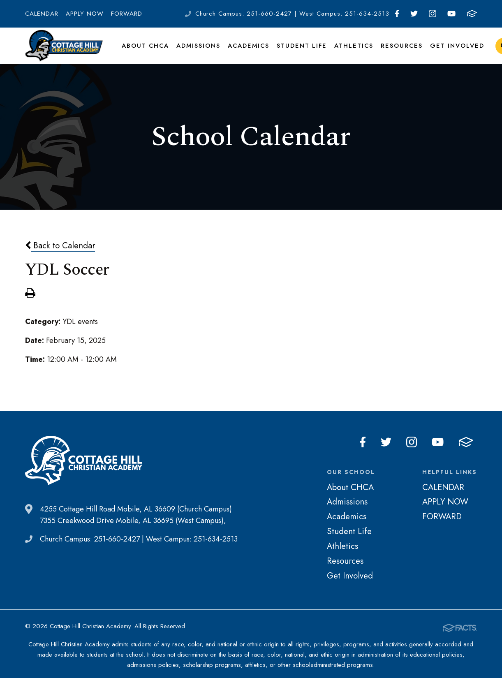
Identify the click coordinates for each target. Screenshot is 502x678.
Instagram (432, 13)
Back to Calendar (60, 256)
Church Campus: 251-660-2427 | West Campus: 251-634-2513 (292, 13)
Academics (247, 51)
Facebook (397, 13)
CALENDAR (41, 13)
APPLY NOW (85, 13)
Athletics (350, 51)
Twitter (414, 13)
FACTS (472, 13)
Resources (396, 51)
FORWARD (126, 13)
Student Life (299, 51)
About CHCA (145, 51)
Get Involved (449, 51)
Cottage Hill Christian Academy (64, 51)
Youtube (451, 13)
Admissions (197, 51)
